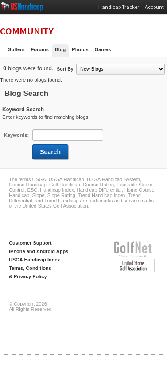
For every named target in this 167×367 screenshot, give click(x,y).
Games (103, 49)
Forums (40, 49)
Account (154, 7)
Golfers (16, 49)
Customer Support (30, 243)
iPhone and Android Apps (38, 251)
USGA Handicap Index (34, 259)
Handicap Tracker (118, 7)
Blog (60, 49)
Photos (80, 49)
